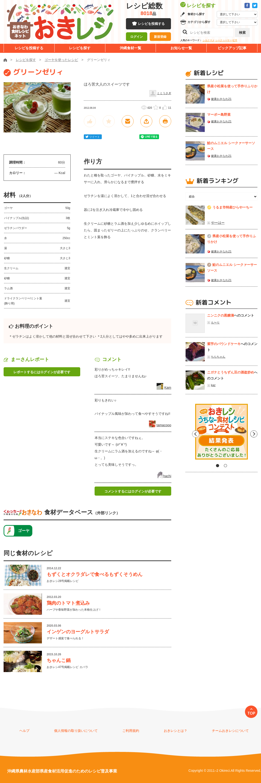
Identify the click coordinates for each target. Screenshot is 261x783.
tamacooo (164, 425)
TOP (251, 713)
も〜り (215, 322)
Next (253, 433)
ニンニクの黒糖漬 (220, 315)
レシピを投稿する (151, 24)
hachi (167, 476)
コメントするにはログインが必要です (132, 491)
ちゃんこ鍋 (59, 660)
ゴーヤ (23, 531)
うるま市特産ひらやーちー (232, 207)
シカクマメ (209, 40)
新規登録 (160, 37)
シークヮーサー (223, 40)
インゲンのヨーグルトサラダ (78, 631)
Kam (167, 387)
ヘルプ (24, 731)
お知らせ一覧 (181, 48)
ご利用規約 (130, 731)
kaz (213, 385)
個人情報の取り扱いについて (76, 731)
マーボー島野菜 (219, 114)
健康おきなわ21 (221, 99)
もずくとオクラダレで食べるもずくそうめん (94, 574)
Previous (189, 433)
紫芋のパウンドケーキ (224, 344)
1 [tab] (217, 465)
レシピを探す (80, 48)
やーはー (218, 222)
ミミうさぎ (164, 93)
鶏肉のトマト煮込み (68, 603)
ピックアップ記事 (232, 48)
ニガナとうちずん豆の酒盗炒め (230, 372)
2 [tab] (225, 465)
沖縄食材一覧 (130, 48)
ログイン (136, 37)
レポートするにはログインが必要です (41, 372)
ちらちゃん (218, 356)
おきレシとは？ (175, 731)
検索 (242, 32)
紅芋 (235, 40)
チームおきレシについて (230, 731)
